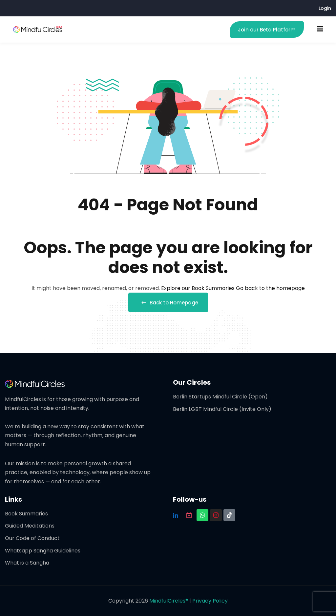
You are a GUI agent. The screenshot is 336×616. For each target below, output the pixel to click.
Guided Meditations (29, 525)
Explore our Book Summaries (198, 288)
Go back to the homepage (270, 288)
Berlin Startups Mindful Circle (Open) (220, 396)
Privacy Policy (210, 601)
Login (325, 8)
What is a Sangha (27, 563)
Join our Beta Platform (267, 29)
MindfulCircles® (169, 601)
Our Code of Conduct (32, 538)
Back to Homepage (168, 302)
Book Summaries (26, 513)
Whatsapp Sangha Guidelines (42, 550)
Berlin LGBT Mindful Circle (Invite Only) (222, 409)
